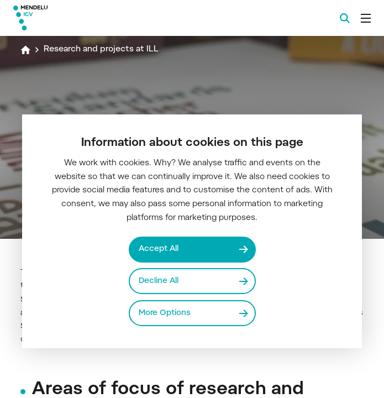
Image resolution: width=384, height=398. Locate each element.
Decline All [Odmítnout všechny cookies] (158, 281)
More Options (165, 313)
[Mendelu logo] (70, 18)
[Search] (345, 18)
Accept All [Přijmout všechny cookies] (158, 249)
